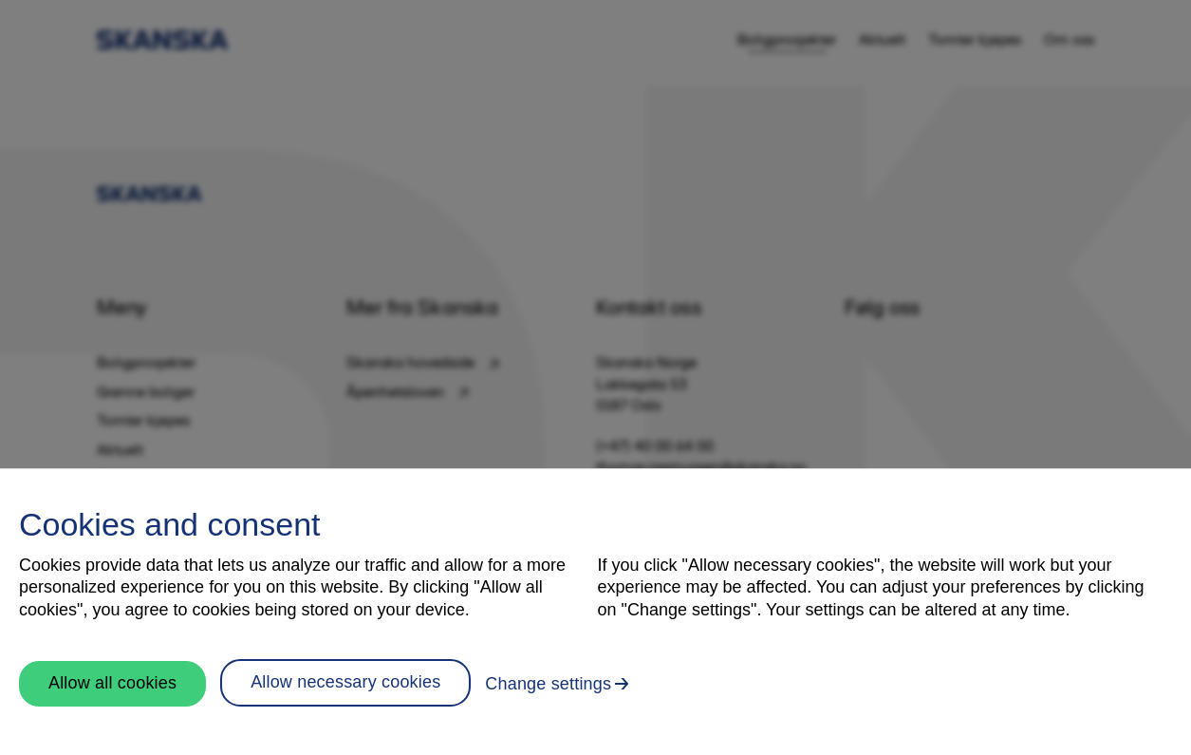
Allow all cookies (112, 682)
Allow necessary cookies (345, 681)
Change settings (548, 683)
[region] (595, 611)
